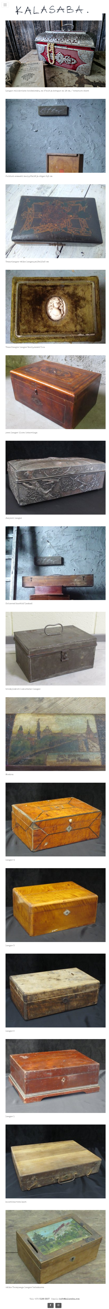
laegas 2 (10, 1031)
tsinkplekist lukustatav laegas (23, 689)
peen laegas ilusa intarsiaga (21, 433)
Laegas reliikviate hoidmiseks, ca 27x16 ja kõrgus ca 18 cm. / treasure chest (47, 91)
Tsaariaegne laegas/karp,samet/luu (25, 347)
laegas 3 (10, 946)
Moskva (9, 775)
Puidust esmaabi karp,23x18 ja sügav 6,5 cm (29, 176)
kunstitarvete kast (16, 1202)
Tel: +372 (40, 1299)
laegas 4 (10, 860)
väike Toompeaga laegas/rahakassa (25, 1287)
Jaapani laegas (14, 518)
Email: (65, 1299)
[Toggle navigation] (5, 4)
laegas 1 (10, 1116)
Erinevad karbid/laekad (19, 604)
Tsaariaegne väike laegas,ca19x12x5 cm (27, 262)
